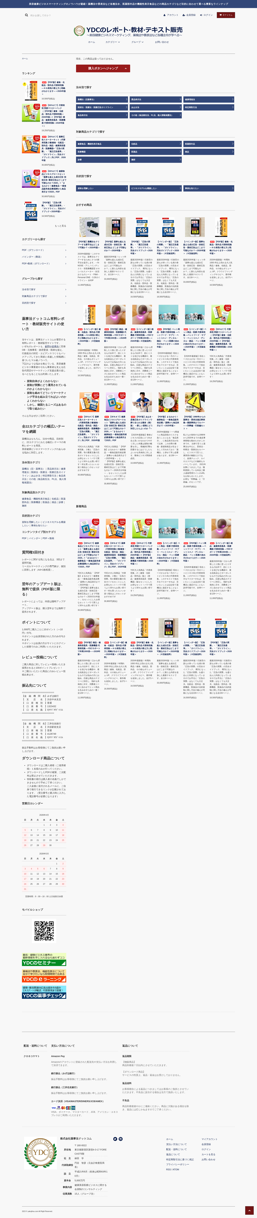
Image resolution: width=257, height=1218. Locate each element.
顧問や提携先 (52, 346)
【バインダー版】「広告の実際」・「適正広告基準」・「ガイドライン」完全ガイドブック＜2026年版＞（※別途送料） (168, 248)
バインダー (34, 538)
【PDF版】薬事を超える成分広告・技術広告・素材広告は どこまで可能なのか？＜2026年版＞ (115, 246)
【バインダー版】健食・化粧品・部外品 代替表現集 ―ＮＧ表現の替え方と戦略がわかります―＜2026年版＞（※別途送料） (89, 336)
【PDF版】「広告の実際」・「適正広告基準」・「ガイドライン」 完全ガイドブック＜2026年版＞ (54, 207)
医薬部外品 (190, 144)
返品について (173, 1154)
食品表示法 (83, 115)
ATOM (176, 1169)
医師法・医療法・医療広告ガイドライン (95, 107)
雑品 (54, 502)
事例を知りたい (39, 525)
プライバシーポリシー (177, 1164)
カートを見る (208, 1154)
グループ (138, 42)
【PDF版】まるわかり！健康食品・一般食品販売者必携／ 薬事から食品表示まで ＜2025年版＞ (168, 421)
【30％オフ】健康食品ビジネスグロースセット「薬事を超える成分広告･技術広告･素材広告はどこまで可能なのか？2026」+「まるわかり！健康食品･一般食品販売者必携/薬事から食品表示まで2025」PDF (54, 181)
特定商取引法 (49, 475)
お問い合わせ (162, 42)
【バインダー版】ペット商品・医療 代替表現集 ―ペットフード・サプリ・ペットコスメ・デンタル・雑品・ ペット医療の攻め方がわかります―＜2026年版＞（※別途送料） (194, 339)
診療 (61, 502)
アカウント (172, 15)
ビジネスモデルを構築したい (144, 188)
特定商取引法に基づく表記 (180, 1159)
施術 (24, 505)
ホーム (91, 42)
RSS (168, 1169)
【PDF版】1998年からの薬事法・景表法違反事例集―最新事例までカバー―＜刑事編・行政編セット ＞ (194, 423)
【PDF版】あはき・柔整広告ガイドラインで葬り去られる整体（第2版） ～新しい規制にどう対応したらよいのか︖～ (141, 423)
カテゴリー (113, 42)
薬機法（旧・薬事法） (33, 468)
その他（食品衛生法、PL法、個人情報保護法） (152, 115)
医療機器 (35, 502)
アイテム (225, 15)
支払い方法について (176, 1144)
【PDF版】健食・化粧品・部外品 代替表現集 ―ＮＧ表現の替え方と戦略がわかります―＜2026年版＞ (54, 88)
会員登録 (191, 15)
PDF (24, 538)
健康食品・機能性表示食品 (35, 498)
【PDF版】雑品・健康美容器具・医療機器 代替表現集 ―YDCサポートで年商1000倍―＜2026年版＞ (115, 335)
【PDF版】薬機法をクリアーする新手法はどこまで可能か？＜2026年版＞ (89, 245)
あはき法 (35, 475)
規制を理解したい (31, 522)
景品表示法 (53, 468)
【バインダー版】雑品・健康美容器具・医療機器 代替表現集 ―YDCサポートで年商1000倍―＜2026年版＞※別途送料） (141, 335)
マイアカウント (210, 1139)
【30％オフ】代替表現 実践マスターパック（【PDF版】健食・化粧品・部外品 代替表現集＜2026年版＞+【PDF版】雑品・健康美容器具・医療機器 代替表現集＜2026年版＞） (53, 115)
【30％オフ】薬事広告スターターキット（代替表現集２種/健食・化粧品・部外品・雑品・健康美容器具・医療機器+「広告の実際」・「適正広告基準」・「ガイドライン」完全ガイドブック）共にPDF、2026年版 (54, 148)
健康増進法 (190, 99)
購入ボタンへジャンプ (103, 68)
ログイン (208, 15)
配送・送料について (176, 1149)
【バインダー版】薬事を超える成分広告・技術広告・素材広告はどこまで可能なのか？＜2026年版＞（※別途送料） (194, 248)
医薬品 (46, 502)
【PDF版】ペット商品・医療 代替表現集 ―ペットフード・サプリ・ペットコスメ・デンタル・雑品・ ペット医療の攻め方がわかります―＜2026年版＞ (168, 338)
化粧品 (55, 498)
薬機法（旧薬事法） (86, 99)
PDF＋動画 (48, 538)
